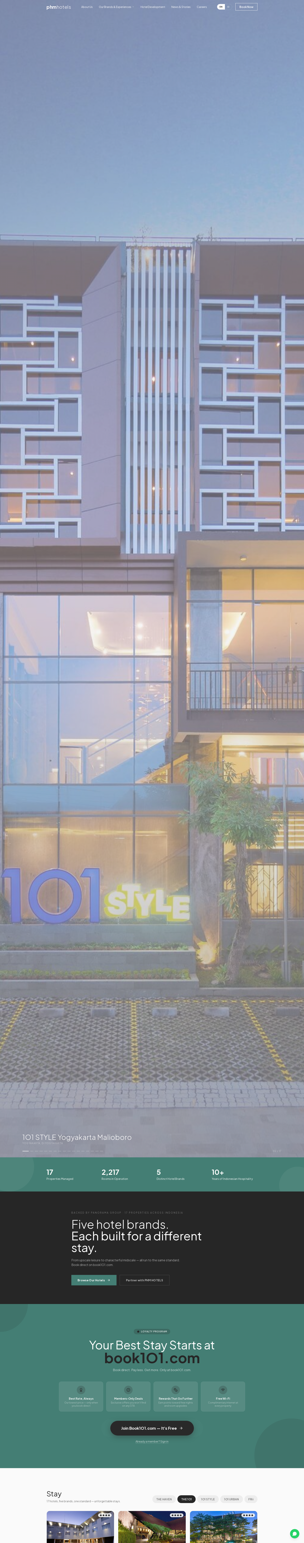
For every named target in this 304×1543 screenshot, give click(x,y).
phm (59, 7)
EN (221, 6)
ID (228, 6)
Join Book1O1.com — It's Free (152, 1428)
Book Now (246, 7)
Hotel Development (153, 7)
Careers (202, 7)
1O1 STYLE (208, 1499)
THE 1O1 (186, 1499)
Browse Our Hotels (94, 1280)
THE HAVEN (164, 1499)
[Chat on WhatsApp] (294, 1533)
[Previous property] (23, 578)
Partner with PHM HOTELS (144, 1280)
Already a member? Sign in (152, 1441)
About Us (87, 7)
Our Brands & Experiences (116, 7)
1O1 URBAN (231, 1499)
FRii (251, 1499)
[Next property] (281, 578)
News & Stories (181, 7)
